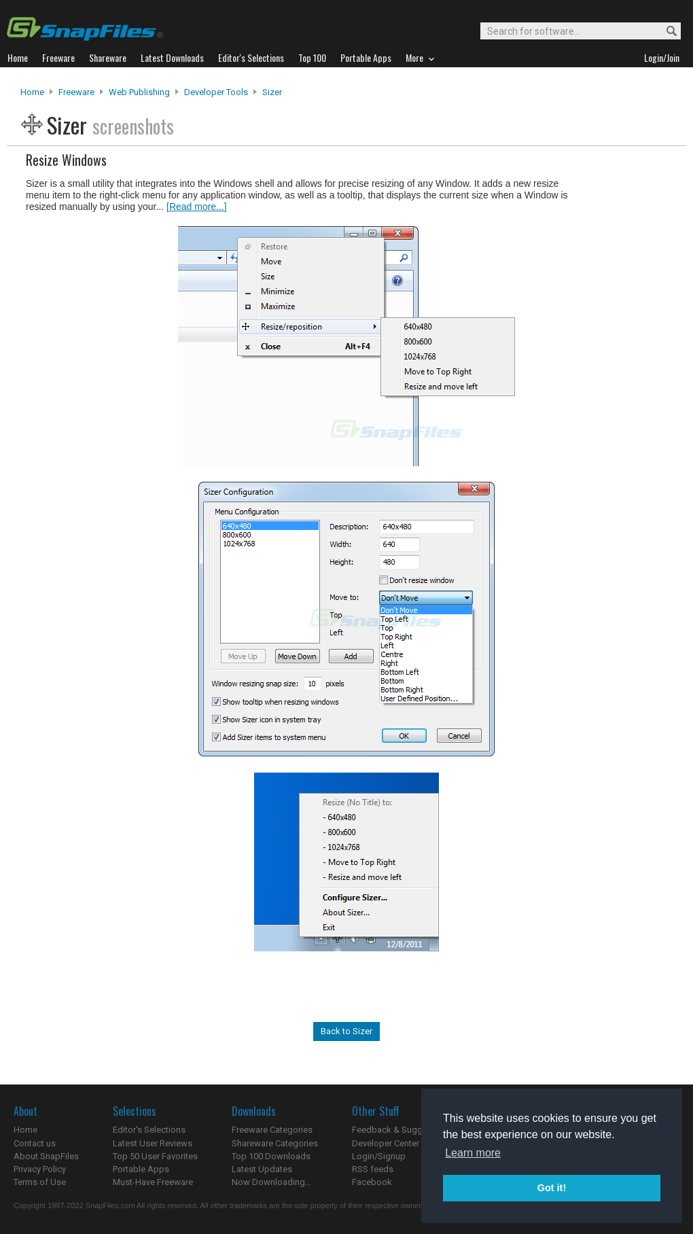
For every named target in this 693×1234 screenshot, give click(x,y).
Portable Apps (141, 1169)
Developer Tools (216, 92)
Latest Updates (262, 1169)
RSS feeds (372, 1169)
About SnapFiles (46, 1156)
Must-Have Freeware (153, 1182)
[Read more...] (196, 206)
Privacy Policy (40, 1169)
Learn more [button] (473, 1153)
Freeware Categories (272, 1130)
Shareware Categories (275, 1143)
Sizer (272, 92)
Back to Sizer (346, 1031)
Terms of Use (40, 1182)
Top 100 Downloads (271, 1156)
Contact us (35, 1143)
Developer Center (385, 1143)
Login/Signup (379, 1156)
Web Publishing (139, 92)
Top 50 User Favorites (155, 1156)
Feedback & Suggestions (402, 1130)
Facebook (372, 1182)
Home (32, 92)
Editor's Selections (149, 1130)
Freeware (76, 92)
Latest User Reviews (152, 1143)
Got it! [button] (551, 1187)
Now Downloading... (271, 1182)
